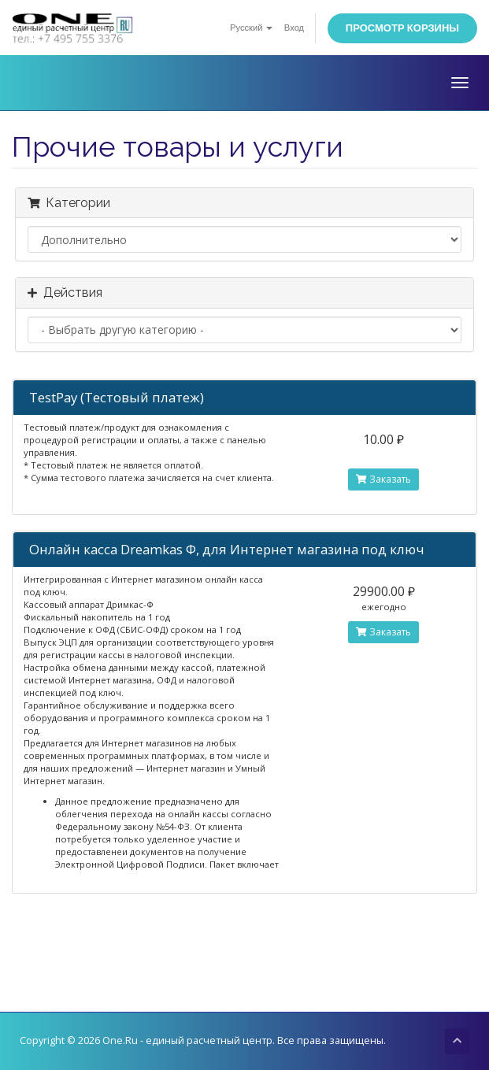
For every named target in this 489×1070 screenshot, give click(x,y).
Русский (251, 28)
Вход (294, 28)
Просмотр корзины (402, 28)
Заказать (383, 479)
